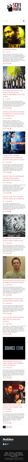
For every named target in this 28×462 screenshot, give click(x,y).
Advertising (18, 452)
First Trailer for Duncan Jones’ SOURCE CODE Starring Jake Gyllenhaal (13, 363)
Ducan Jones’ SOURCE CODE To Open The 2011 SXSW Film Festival (13, 319)
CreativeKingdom (9, 459)
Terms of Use (14, 456)
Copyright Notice (18, 455)
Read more (6, 63)
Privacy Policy (8, 455)
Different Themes (19, 459)
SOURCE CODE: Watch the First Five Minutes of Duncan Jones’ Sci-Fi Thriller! (14, 114)
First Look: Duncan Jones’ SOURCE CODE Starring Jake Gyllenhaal (13, 407)
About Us (11, 452)
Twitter (3, 444)
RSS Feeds (14, 454)
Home (6, 452)
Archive (20, 454)
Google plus (8, 444)
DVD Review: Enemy (10, 49)
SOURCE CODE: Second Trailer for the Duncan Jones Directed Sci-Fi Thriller (13, 178)
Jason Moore (9, 118)
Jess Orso (8, 52)
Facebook (5, 444)
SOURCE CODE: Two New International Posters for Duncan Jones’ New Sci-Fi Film (13, 157)
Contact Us (7, 454)
